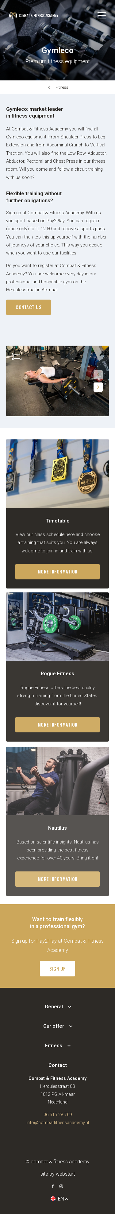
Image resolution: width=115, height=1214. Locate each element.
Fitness (62, 87)
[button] (98, 374)
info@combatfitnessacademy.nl (57, 1122)
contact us (28, 307)
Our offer (53, 1026)
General (54, 1007)
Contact (57, 1065)
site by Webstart (57, 1174)
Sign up (57, 968)
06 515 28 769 (58, 1114)
